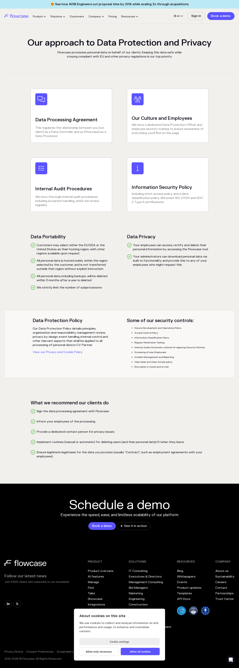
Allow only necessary (99, 651)
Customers (77, 16)
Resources (128, 16)
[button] (39, 16)
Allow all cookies (140, 651)
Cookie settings (119, 641)
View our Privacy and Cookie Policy (58, 352)
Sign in (196, 16)
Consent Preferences (40, 651)
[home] (16, 16)
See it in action (135, 526)
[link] (196, 16)
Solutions (56, 16)
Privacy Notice (13, 651)
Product (38, 16)
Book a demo (221, 16)
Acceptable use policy (71, 651)
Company (95, 16)
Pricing (112, 16)
